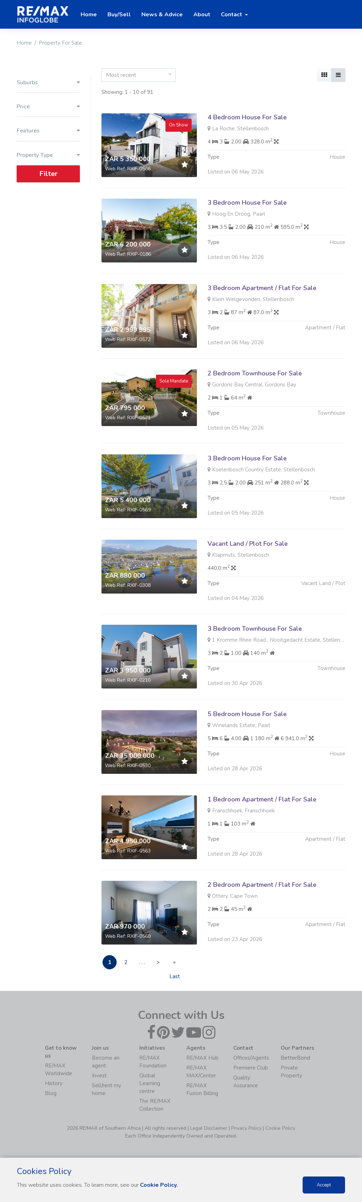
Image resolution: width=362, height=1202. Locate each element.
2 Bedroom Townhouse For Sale (255, 397)
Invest (99, 1075)
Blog (51, 1093)
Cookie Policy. (159, 1185)
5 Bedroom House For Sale (247, 738)
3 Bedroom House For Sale (247, 202)
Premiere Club (250, 1067)
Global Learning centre (149, 1083)
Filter (48, 173)
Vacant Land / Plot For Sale (248, 568)
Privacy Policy (246, 1128)
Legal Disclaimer (208, 1128)
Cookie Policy (280, 1128)
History (54, 1083)
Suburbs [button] (48, 82)
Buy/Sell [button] (119, 14)
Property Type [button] (48, 155)
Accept (324, 1185)
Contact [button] (232, 14)
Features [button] (48, 130)
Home (24, 42)
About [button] (201, 14)
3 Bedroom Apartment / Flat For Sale (262, 312)
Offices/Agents (251, 1057)
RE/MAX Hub (202, 1057)
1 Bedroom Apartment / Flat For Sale (262, 823)
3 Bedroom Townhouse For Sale (255, 653)
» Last (174, 964)
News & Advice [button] (162, 14)
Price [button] (48, 106)
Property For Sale (60, 42)
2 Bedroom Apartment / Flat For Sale (262, 909)
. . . (142, 962)
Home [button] (89, 14)
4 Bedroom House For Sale (247, 117)
